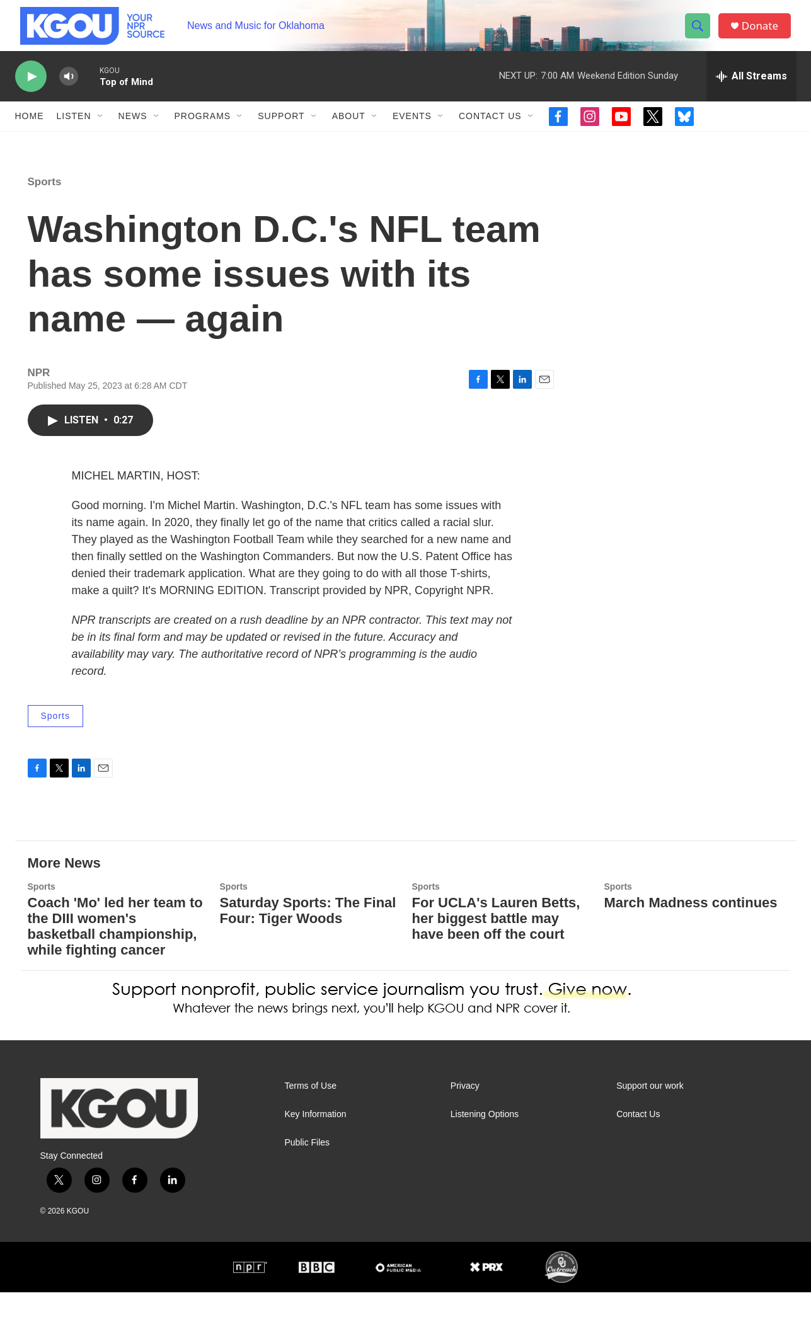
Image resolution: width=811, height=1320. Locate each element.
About (348, 131)
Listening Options (485, 1141)
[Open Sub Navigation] (101, 131)
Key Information (316, 1141)
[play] (31, 91)
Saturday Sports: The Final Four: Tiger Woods (308, 938)
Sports (45, 209)
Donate (764, 33)
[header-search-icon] (700, 33)
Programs (203, 131)
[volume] (68, 91)
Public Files (307, 1169)
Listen (74, 131)
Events (412, 131)
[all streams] (751, 91)
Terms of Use (310, 1113)
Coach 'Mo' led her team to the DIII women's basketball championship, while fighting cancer (115, 953)
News (132, 131)
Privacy (465, 1113)
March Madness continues (691, 930)
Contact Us (490, 131)
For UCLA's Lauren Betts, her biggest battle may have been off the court (496, 946)
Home (29, 131)
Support (281, 131)
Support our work (650, 1113)
